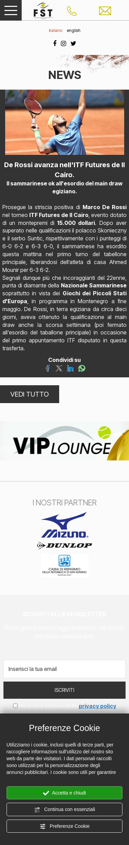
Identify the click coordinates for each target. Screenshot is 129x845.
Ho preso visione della (67, 706)
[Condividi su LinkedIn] (70, 367)
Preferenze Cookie (65, 826)
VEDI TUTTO (29, 394)
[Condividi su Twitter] (59, 367)
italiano (55, 30)
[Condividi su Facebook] (47, 367)
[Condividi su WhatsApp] (81, 367)
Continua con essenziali (64, 810)
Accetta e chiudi (64, 793)
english (73, 30)
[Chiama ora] (72, 10)
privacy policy (97, 706)
